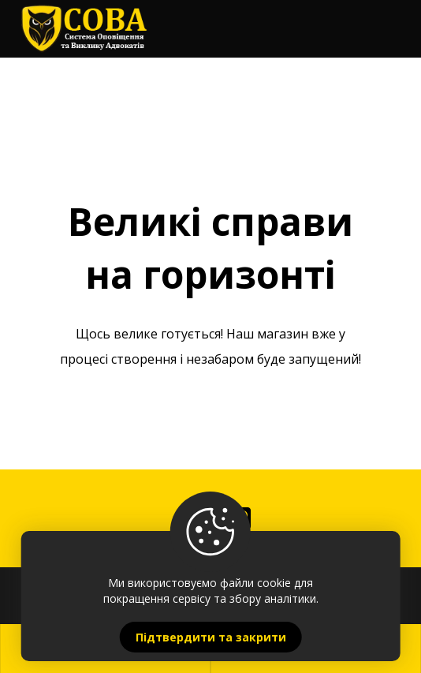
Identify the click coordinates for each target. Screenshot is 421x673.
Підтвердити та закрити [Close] (211, 637)
